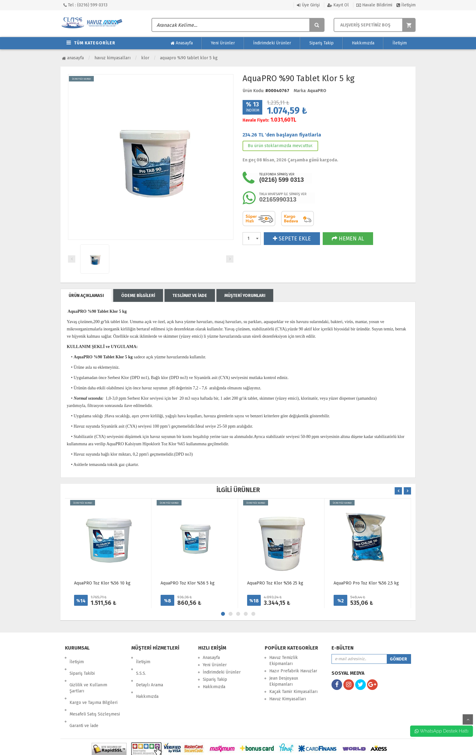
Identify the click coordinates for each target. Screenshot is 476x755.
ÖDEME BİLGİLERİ (138, 295)
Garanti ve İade (84, 700)
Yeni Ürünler (223, 43)
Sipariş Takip (321, 43)
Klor (145, 57)
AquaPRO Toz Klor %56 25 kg (275, 583)
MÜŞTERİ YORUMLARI (244, 295)
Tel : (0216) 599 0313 (85, 5)
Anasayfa (182, 43)
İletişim (406, 5)
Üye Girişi (308, 5)
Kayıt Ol (338, 5)
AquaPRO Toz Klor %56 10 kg (102, 583)
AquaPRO (317, 90)
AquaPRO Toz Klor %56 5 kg (188, 583)
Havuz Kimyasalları (112, 57)
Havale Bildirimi (374, 5)
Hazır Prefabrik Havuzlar (293, 671)
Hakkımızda (363, 43)
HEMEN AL (348, 238)
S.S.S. (141, 664)
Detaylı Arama (149, 672)
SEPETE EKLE (292, 238)
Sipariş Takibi (82, 664)
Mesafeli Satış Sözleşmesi (95, 692)
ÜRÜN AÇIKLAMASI (86, 295)
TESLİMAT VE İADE (189, 295)
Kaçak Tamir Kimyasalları (293, 691)
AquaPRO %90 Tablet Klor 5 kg (189, 57)
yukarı (468, 719)
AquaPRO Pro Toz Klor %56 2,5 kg (366, 583)
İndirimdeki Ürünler (272, 43)
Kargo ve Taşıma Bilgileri (93, 685)
